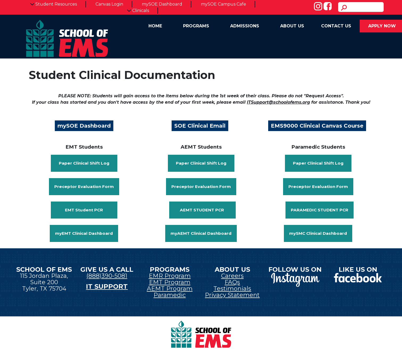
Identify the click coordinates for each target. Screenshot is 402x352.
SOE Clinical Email (200, 126)
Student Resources (53, 4)
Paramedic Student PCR (319, 209)
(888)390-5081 (106, 275)
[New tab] (295, 279)
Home (155, 25)
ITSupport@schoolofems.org (278, 102)
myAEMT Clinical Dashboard (201, 233)
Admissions (244, 25)
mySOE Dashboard (84, 126)
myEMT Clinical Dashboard (84, 233)
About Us (292, 25)
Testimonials (232, 288)
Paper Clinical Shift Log (84, 163)
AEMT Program (170, 288)
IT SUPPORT (107, 286)
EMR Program (170, 275)
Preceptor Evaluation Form (84, 186)
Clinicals (138, 10)
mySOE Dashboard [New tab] (162, 4)
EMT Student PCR (84, 209)
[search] (361, 7)
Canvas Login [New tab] (109, 4)
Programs (196, 25)
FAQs (232, 282)
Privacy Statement (232, 295)
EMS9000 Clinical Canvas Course (317, 126)
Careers (232, 275)
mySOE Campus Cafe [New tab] (223, 4)
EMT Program (169, 282)
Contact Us (336, 25)
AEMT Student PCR (202, 209)
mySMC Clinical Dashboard (318, 233)
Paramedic (170, 295)
